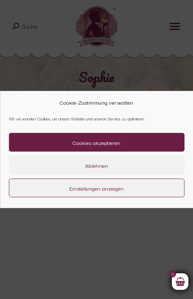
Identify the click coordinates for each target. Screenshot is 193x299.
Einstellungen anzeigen (96, 188)
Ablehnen (96, 165)
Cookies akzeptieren (96, 142)
